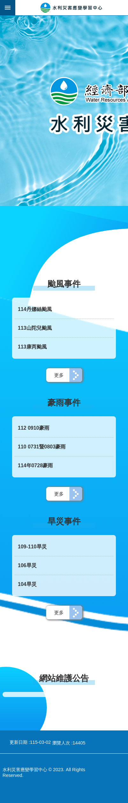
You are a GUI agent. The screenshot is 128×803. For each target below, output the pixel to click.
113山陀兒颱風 (35, 328)
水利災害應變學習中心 (71, 7)
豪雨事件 (64, 402)
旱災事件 (64, 521)
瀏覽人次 (61, 742)
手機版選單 (7, 7)
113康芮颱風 (32, 346)
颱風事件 (64, 283)
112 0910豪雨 (33, 428)
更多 (59, 375)
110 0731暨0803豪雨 (42, 446)
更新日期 (18, 742)
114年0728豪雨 (35, 465)
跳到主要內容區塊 (3, 3)
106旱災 (27, 565)
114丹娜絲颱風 (35, 309)
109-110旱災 (32, 546)
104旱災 (27, 584)
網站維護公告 (64, 678)
